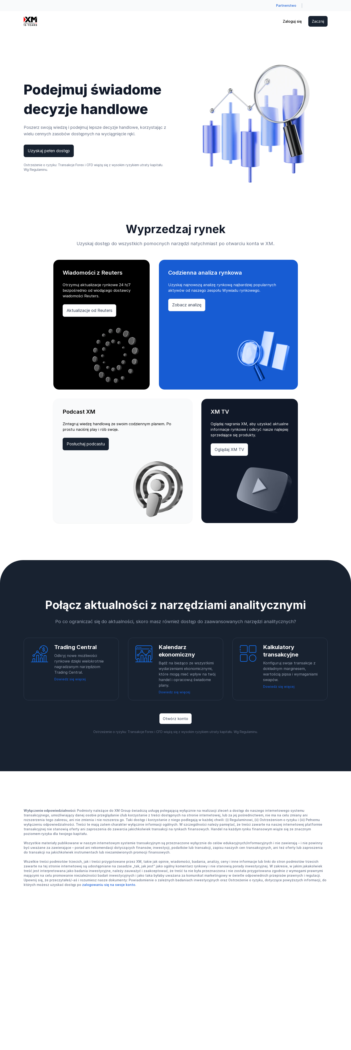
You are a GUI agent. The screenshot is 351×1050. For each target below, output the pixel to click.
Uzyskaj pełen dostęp (49, 150)
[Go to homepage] (30, 21)
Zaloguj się (292, 21)
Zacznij (318, 21)
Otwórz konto (175, 718)
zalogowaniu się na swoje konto (108, 885)
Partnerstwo (286, 5)
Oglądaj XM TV (229, 449)
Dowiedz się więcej (70, 679)
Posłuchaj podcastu (86, 443)
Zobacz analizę (186, 304)
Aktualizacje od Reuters (89, 310)
